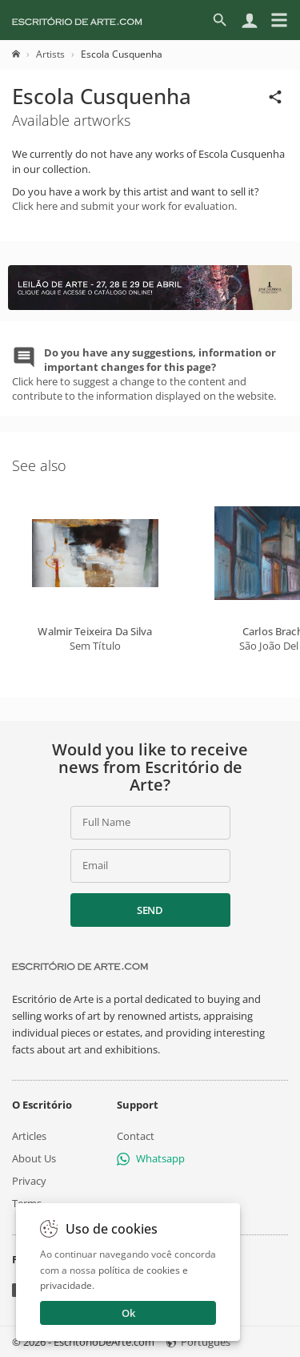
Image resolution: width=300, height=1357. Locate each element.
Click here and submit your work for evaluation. (124, 206)
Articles (29, 1136)
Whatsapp (151, 1158)
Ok (128, 1313)
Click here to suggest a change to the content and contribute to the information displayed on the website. (144, 374)
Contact (135, 1136)
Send (150, 910)
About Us (34, 1158)
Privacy (29, 1181)
